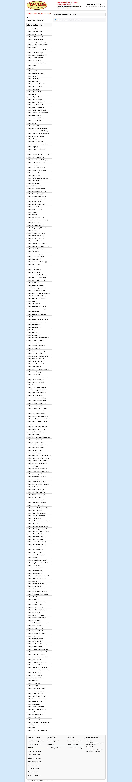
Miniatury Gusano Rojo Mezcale (35, 309)
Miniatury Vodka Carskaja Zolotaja (35, 699)
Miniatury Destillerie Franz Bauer (35, 199)
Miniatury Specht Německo (33, 625)
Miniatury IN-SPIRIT (31, 343)
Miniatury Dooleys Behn (33, 222)
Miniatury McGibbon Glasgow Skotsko (36, 460)
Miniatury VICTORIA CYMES (33, 693)
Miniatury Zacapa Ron (32, 720)
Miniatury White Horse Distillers (35, 701)
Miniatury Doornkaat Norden (34, 225)
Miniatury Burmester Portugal (34, 141)
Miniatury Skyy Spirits (32, 612)
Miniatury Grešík (30, 301)
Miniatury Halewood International (35, 314)
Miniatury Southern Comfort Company (36, 623)
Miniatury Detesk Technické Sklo (35, 204)
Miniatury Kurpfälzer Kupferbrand (35, 403)
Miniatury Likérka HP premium (34, 429)
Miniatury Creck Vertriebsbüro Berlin (36, 178)
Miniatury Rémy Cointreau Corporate (36, 563)
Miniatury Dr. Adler (31, 230)
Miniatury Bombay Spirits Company (36, 128)
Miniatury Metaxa (31, 466)
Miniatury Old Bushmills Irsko (34, 489)
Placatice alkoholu (32, 772)
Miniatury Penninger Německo (34, 515)
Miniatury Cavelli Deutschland (34, 157)
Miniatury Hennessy (31, 330)
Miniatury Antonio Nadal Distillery (35, 55)
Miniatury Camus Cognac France (35, 149)
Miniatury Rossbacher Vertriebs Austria (36, 576)
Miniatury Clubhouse (32, 173)
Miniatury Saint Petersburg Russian (35, 591)
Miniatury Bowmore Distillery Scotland (36, 133)
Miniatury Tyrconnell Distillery (34, 678)
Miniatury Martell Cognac (33, 450)
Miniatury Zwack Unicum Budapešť (35, 730)
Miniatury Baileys (31, 76)
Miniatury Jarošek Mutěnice (33, 358)
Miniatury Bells (30, 94)
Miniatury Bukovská (31, 139)
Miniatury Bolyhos (31, 126)
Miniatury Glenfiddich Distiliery (34, 283)
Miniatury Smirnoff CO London (34, 615)
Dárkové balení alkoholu (34, 758)
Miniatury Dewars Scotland (33, 207)
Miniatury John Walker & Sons (34, 364)
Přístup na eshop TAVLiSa (34, 744)
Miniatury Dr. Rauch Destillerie (34, 233)
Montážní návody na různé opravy (75, 748)
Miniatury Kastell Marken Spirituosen (36, 377)
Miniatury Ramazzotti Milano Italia (35, 560)
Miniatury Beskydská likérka (33, 105)
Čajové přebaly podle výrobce (74, 741)
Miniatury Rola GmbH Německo (35, 568)
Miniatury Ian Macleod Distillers (35, 340)
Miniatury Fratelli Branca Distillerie (35, 262)
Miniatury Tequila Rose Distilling (35, 654)
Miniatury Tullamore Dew (33, 675)
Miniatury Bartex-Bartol (32, 81)
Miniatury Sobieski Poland (33, 620)
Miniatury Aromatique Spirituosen (35, 63)
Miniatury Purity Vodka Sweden (34, 555)
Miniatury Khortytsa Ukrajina (34, 382)
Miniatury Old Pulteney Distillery (35, 495)
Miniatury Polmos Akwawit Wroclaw (36, 526)
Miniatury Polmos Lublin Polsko (35, 534)
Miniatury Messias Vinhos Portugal (35, 463)
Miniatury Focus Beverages (33, 254)
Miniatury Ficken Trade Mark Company (36, 246)
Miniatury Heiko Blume (32, 324)
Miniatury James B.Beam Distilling (35, 351)
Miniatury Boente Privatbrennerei (35, 120)
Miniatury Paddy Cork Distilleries (35, 502)
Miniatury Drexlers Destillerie (34, 235)
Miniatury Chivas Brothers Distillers (35, 162)
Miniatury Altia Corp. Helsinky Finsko (36, 44)
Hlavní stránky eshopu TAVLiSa (36, 741)
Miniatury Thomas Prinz (32, 659)
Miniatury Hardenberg (32, 317)
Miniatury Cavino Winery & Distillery (36, 160)
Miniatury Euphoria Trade (33, 241)
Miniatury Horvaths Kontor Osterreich (36, 337)
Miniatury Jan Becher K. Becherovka (36, 356)
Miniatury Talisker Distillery (33, 646)
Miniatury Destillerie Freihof (33, 201)
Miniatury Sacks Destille (32, 586)
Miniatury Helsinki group (32, 327)
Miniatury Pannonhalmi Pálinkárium (36, 508)
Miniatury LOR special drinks (34, 442)
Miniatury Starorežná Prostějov (34, 638)
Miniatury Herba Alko (32, 332)
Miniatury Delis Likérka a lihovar (35, 188)
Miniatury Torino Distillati (33, 665)
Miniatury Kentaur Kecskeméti (34, 379)
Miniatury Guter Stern (32, 311)
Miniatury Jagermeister (32, 348)
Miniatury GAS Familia (32, 272)
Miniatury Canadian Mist (33, 152)
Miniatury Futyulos (31, 267)
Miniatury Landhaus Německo (34, 411)
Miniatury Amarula (31, 47)
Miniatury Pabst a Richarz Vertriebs (35, 500)
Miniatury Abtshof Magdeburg (34, 34)
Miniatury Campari (31, 147)
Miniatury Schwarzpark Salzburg (35, 602)
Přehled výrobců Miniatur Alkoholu (35, 20)
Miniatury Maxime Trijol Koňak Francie (36, 458)
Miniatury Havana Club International (36, 319)
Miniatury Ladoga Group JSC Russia (36, 408)
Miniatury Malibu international (34, 447)
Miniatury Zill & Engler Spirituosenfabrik (37, 722)
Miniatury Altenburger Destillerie (35, 42)
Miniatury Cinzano (31, 165)
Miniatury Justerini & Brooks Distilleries (37, 369)
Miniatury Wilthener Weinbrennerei (35, 709)
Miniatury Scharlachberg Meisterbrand (36, 594)
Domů (28, 17)
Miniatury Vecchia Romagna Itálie (35, 691)
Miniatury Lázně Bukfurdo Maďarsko (36, 416)
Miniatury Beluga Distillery (33, 97)
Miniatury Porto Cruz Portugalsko (35, 542)
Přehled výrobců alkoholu (34, 751)
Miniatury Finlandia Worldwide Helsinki (36, 249)
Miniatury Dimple (31, 212)
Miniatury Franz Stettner (33, 259)
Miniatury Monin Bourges (33, 474)
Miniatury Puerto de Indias (33, 552)
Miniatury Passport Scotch (33, 510)
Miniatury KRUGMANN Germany (35, 398)
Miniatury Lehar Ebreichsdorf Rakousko (37, 419)
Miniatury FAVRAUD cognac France (36, 243)
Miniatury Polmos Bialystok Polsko (35, 529)
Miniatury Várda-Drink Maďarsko (35, 688)
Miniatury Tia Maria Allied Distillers (35, 662)
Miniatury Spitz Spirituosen (33, 628)
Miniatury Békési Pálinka (33, 92)
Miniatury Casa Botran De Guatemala (36, 154)
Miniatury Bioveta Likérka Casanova (36, 112)
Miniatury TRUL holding (32, 672)
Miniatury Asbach (31, 68)
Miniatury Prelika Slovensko (33, 549)
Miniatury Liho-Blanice (32, 424)
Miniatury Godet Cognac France (35, 290)
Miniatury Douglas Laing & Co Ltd (35, 228)
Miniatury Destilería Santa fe (34, 194)
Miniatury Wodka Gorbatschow (34, 712)
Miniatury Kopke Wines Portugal (35, 392)
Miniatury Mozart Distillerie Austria (35, 481)
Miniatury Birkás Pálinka (32, 115)
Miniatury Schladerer (32, 599)
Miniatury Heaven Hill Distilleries (35, 322)
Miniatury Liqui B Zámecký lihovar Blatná (37, 437)
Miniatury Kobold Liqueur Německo (36, 390)
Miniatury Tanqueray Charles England (36, 649)
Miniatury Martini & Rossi (33, 453)
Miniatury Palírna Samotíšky (34, 505)
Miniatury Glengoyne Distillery (34, 285)
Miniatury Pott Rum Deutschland (35, 544)
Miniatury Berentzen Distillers (34, 102)
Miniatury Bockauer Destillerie (34, 118)
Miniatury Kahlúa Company (33, 372)
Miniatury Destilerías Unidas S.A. (35, 196)
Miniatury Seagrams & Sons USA (35, 604)
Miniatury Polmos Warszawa (34, 539)
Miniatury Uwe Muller (32, 683)
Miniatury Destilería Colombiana (35, 191)
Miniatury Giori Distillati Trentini (34, 280)
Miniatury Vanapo (31, 686)
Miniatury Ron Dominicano (33, 570)
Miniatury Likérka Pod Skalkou (34, 432)
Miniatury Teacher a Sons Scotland (35, 652)
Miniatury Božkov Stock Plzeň (34, 136)
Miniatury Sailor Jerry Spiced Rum (35, 589)
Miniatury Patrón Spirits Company (35, 513)
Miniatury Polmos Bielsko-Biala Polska (36, 531)
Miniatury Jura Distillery (32, 366)
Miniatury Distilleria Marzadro (34, 217)
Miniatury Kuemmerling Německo (35, 400)
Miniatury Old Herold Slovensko (35, 492)
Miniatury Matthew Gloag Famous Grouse (37, 455)
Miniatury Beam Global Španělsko (35, 84)
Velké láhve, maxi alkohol (34, 775)
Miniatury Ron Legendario (33, 573)
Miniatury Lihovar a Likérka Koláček (36, 426)
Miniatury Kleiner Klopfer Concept (35, 387)
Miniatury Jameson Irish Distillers (35, 353)
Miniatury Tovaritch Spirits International (37, 670)
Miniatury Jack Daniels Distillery (34, 345)
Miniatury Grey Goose (32, 303)
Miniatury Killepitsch (31, 385)
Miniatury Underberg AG (32, 680)
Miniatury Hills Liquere (32, 335)
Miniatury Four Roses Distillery (34, 256)
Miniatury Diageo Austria (33, 209)
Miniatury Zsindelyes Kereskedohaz (36, 725)
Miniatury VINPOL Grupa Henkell (35, 696)
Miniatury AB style (31, 29)
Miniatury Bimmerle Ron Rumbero (35, 110)
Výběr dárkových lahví (53, 741)
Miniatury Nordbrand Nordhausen (35, 487)
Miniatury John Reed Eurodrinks (34, 361)
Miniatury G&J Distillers (32, 269)
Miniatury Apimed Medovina (34, 57)
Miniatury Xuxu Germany (33, 717)
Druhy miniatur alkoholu (34, 765)
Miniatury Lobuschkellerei (33, 440)
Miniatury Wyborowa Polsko (34, 714)
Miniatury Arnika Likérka (32, 60)
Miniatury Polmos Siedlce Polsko (35, 536)
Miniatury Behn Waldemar (33, 89)
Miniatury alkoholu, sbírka (34, 761)
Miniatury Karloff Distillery (33, 374)
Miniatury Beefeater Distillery (34, 86)
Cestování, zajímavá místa (54, 748)
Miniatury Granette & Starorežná (35, 296)
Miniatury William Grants (33, 704)
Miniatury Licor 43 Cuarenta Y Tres (35, 421)
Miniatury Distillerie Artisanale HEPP (36, 220)
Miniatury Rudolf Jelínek (32, 581)
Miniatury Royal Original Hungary (35, 578)
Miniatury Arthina (31, 65)
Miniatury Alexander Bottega (34, 39)
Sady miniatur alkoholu (34, 768)
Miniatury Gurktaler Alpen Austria (35, 306)
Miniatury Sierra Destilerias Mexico (35, 610)
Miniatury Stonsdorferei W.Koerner (35, 644)
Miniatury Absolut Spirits (33, 31)
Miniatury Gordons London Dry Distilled (37, 293)
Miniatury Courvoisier (32, 175)
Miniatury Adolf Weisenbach (34, 37)
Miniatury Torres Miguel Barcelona (35, 667)
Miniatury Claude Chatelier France (35, 167)
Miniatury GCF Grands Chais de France (36, 275)
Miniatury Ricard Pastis (32, 565)
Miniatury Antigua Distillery (33, 52)
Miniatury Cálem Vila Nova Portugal (36, 144)
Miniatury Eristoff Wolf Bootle (34, 238)
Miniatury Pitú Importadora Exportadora (37, 521)
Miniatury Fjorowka (31, 251)
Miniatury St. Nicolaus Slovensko (35, 633)
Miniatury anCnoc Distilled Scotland (36, 50)
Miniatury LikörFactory (32, 434)
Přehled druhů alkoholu (34, 754)
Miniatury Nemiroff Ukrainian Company (37, 484)
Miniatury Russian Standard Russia (35, 583)
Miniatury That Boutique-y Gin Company (37, 657)
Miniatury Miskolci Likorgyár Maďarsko (36, 471)
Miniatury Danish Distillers (33, 183)
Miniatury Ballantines (32, 78)
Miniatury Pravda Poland (33, 547)
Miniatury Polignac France (33, 523)
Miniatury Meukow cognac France (35, 468)
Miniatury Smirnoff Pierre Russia (35, 617)
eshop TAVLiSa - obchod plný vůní (44, 780)
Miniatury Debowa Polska (33, 186)
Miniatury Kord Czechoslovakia (34, 395)
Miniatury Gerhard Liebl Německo (35, 277)
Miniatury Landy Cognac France (35, 413)
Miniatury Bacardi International (34, 73)
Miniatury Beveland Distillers (34, 107)
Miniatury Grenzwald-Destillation (35, 298)
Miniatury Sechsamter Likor (33, 607)
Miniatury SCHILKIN (31, 597)
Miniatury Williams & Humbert (34, 706)
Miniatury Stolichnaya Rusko (34, 641)
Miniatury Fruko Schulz (32, 264)
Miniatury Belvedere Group (33, 99)
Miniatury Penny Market (32, 518)
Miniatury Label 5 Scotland (33, 406)
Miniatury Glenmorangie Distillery (35, 288)
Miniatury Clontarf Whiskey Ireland (35, 170)
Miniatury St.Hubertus (32, 636)
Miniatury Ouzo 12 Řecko (33, 497)
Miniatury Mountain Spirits (33, 479)
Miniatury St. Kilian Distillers (33, 631)
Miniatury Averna (31, 71)
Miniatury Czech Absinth (32, 180)
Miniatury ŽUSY (30, 727)
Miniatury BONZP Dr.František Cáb (35, 131)
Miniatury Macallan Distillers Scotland (36, 445)
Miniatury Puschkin (31, 557)
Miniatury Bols (30, 123)
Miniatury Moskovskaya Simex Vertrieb (36, 476)
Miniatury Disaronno (32, 214)
